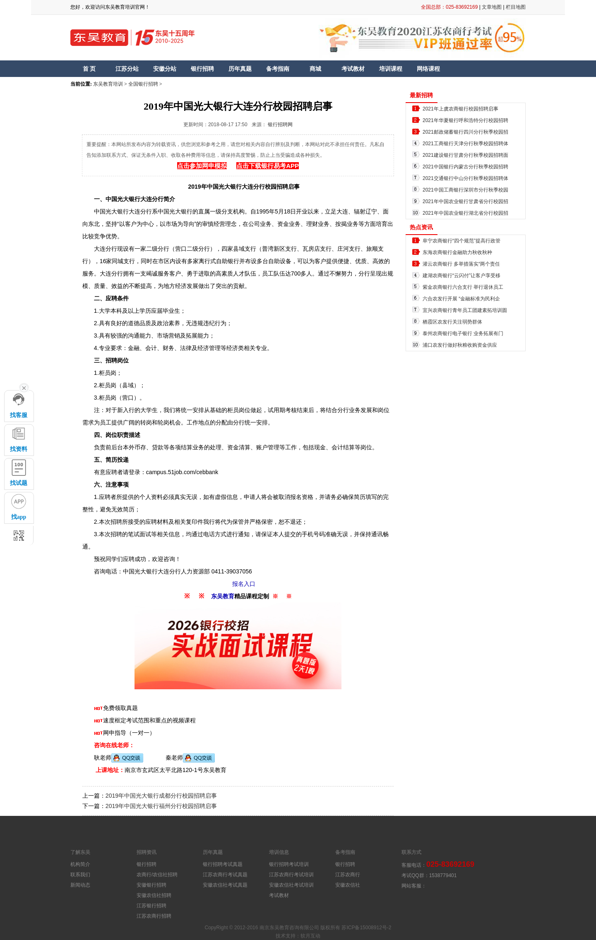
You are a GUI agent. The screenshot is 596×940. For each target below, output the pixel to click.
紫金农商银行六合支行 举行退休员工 (463, 287)
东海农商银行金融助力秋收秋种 (457, 252)
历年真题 (240, 68)
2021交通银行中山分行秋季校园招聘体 (465, 178)
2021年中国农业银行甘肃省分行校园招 (465, 201)
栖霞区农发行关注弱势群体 (452, 322)
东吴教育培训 (108, 84)
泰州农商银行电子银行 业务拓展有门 (463, 333)
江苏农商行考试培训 (291, 875)
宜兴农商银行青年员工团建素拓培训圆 (465, 310)
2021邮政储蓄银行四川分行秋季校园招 (465, 132)
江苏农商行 (347, 875)
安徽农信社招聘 (154, 895)
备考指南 (277, 68)
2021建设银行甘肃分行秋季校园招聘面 (465, 155)
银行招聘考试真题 (223, 864)
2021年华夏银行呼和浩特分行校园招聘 (465, 120)
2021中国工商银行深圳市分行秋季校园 (465, 190)
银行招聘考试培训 (289, 864)
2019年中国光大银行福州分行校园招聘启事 (161, 806)
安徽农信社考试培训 (291, 885)
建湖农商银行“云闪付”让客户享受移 (461, 275)
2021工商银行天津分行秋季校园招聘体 (465, 143)
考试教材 (353, 68)
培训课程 (390, 68)
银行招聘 (202, 68)
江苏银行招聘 (151, 906)
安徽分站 (164, 68)
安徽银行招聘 (151, 885)
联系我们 (80, 875)
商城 (315, 68)
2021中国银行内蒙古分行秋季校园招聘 (465, 167)
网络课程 (428, 68)
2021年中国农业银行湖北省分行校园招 (465, 213)
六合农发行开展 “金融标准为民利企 (461, 299)
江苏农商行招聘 (154, 916)
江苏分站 (127, 68)
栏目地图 (516, 7)
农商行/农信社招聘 (157, 875)
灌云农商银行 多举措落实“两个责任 (461, 264)
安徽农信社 (347, 885)
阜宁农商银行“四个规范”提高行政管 (461, 241)
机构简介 (80, 864)
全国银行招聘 (143, 84)
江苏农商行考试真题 (225, 875)
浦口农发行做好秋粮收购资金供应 (460, 345)
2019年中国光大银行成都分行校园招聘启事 (161, 795)
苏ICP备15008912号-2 (366, 927)
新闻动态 (80, 885)
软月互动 (310, 936)
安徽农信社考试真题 (225, 885)
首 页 (89, 68)
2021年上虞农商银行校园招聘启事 (460, 109)
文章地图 (492, 7)
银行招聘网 (280, 124)
